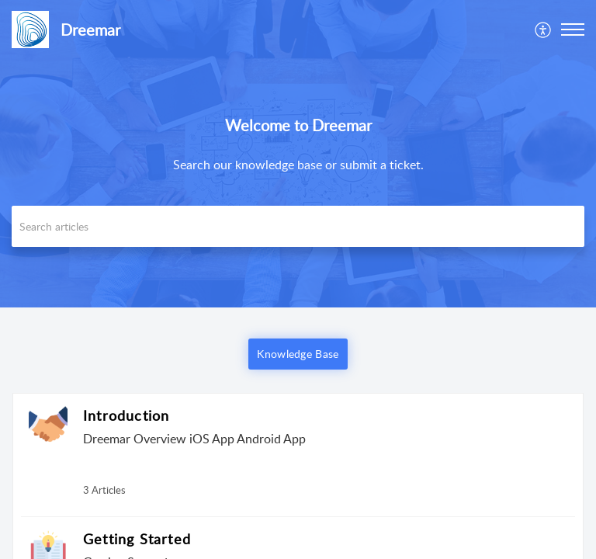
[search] (298, 226)
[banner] (298, 153)
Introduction (126, 415)
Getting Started (137, 538)
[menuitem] (543, 29)
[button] (572, 29)
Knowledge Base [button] (297, 353)
